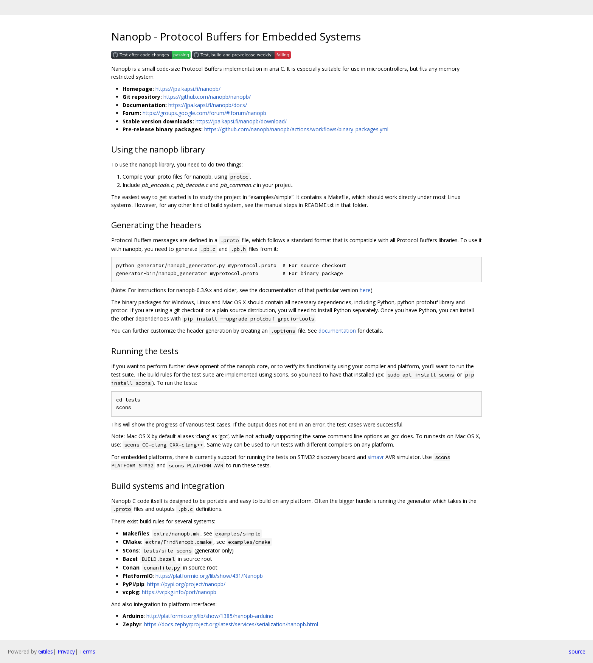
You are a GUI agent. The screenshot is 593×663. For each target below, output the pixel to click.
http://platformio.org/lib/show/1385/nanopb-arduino (209, 615)
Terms (87, 651)
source (577, 651)
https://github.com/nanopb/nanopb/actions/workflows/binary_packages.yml (296, 129)
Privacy (66, 651)
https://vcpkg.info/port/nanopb (179, 592)
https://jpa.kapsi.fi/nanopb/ (187, 88)
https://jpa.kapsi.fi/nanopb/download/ (241, 121)
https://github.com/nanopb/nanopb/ (207, 96)
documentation (337, 330)
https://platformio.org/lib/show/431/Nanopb (209, 575)
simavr (376, 457)
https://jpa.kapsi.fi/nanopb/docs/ (207, 105)
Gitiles (45, 651)
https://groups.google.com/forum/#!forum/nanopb (204, 113)
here (365, 290)
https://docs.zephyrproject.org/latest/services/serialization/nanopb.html (231, 624)
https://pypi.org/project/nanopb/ (186, 584)
